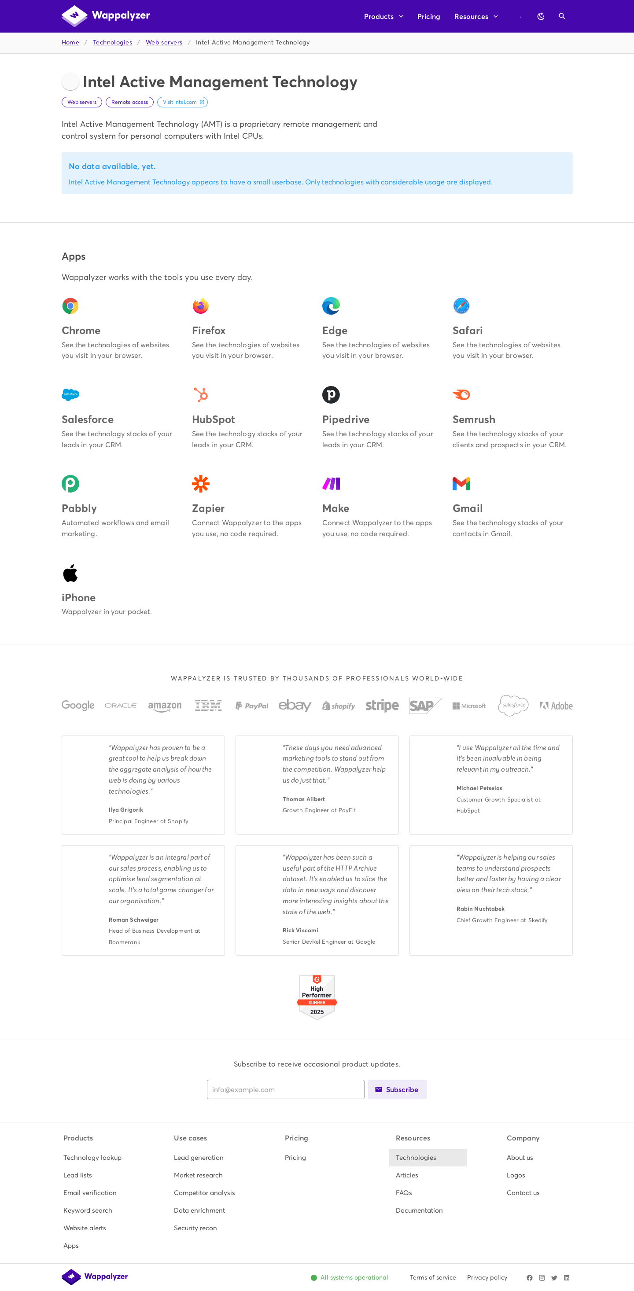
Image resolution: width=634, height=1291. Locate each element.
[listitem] (95, 1157)
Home (71, 42)
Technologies (112, 42)
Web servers (164, 42)
